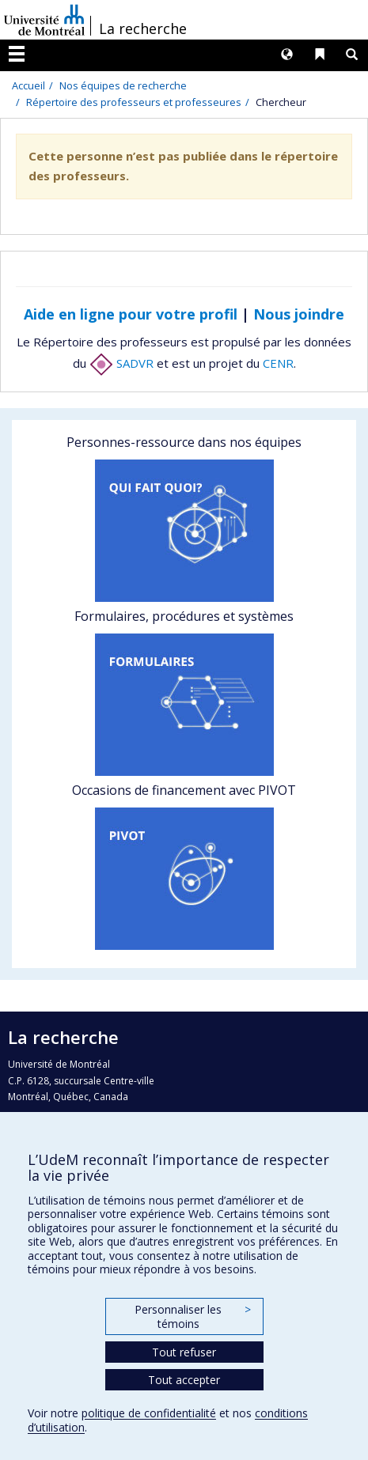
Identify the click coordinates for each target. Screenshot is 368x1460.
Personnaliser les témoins (192, 1316)
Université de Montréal (44, 20)
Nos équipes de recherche (123, 85)
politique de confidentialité (149, 1412)
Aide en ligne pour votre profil (130, 313)
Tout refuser (184, 1352)
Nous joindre (298, 313)
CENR (278, 363)
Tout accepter (184, 1379)
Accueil (28, 85)
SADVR (121, 363)
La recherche (143, 28)
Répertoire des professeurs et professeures (133, 102)
